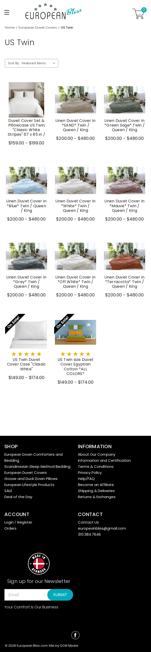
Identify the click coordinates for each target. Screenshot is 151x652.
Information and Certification (104, 460)
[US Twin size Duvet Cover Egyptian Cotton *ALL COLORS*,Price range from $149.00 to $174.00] (75, 332)
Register (24, 522)
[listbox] (39, 63)
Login (9, 522)
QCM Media (69, 645)
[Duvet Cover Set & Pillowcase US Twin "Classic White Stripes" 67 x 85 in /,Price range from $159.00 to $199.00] (26, 100)
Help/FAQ (86, 478)
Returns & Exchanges (97, 496)
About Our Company (96, 454)
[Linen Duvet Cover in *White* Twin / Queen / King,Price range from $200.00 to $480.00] (75, 180)
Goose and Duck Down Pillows (31, 478)
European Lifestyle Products (29, 484)
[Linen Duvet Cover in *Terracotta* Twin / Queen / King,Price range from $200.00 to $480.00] (124, 256)
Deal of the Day (18, 496)
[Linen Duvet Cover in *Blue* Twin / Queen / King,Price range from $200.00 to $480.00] (26, 180)
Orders (10, 528)
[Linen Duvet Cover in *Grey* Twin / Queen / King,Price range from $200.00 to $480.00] (26, 256)
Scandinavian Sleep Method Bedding (37, 466)
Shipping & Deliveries (96, 490)
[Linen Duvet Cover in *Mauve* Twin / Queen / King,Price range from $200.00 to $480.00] (124, 180)
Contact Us (88, 522)
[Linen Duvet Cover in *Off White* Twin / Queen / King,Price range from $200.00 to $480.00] (75, 256)
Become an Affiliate (96, 484)
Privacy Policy (90, 472)
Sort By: (13, 63)
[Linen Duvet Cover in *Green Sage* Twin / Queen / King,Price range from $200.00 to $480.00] (124, 100)
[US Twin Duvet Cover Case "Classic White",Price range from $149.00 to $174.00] (26, 332)
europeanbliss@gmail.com (102, 528)
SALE (8, 490)
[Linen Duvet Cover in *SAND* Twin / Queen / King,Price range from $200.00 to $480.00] (75, 100)
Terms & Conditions (96, 466)
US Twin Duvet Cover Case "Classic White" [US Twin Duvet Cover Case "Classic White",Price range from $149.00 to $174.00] (26, 364)
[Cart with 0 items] (138, 14)
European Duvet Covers (25, 472)
